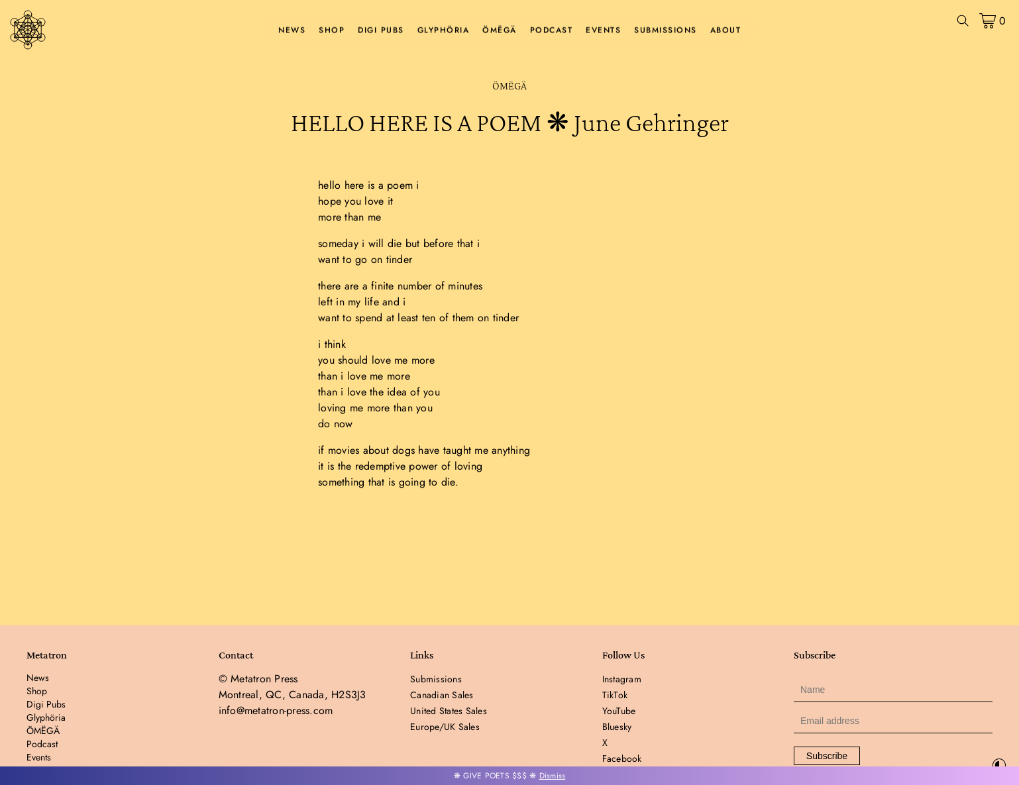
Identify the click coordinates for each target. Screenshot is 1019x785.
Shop (332, 30)
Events (603, 30)
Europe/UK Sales (445, 726)
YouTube (619, 710)
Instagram (621, 679)
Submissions (665, 30)
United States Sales (448, 710)
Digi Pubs (381, 30)
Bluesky (617, 726)
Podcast (551, 30)
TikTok (615, 695)
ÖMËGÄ (499, 30)
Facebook (622, 758)
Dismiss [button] (552, 776)
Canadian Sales (442, 695)
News (291, 30)
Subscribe (826, 756)
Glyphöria (443, 30)
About (725, 30)
